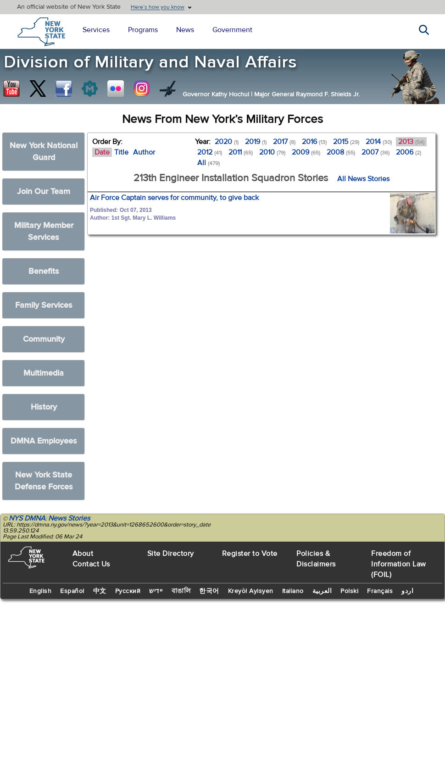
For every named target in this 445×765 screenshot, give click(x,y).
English (40, 591)
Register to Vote (250, 553)
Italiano (293, 591)
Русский (128, 591)
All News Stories (363, 178)
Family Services (43, 305)
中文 (99, 591)
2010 (272, 152)
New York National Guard (44, 151)
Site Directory (170, 553)
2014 (379, 141)
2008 (341, 152)
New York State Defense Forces (44, 481)
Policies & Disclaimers (316, 559)
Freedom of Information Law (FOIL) (398, 564)
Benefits (43, 271)
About (83, 553)
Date (102, 152)
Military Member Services (43, 231)
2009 (306, 152)
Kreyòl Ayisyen (250, 591)
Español (72, 591)
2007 (375, 152)
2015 (346, 141)
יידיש (156, 591)
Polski (349, 591)
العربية (322, 591)
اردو (407, 591)
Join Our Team (43, 191)
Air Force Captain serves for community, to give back (174, 197)
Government (232, 29)
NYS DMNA (27, 518)
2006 (408, 152)
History (44, 407)
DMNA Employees (44, 441)
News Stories (69, 518)
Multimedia (43, 373)
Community (44, 339)
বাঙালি (181, 591)
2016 (314, 141)
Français (380, 591)
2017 (284, 141)
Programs (143, 29)
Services (96, 29)
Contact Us (91, 564)
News (185, 29)
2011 (240, 152)
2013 (411, 141)
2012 (209, 152)
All (208, 162)
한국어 (209, 591)
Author (144, 152)
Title (121, 152)
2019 (256, 141)
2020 (227, 141)
